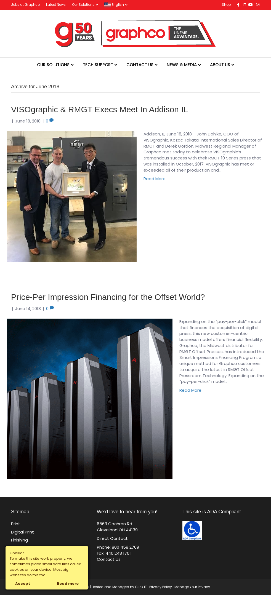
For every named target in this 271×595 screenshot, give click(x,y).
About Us (220, 65)
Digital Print (22, 532)
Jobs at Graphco (25, 4)
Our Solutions (83, 4)
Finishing (19, 540)
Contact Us (139, 65)
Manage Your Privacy (192, 587)
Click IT (141, 587)
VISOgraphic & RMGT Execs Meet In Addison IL (99, 109)
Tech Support (98, 65)
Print (15, 524)
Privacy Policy (160, 587)
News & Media (182, 65)
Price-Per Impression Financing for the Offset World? (108, 296)
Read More (155, 179)
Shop (226, 4)
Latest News (56, 4)
